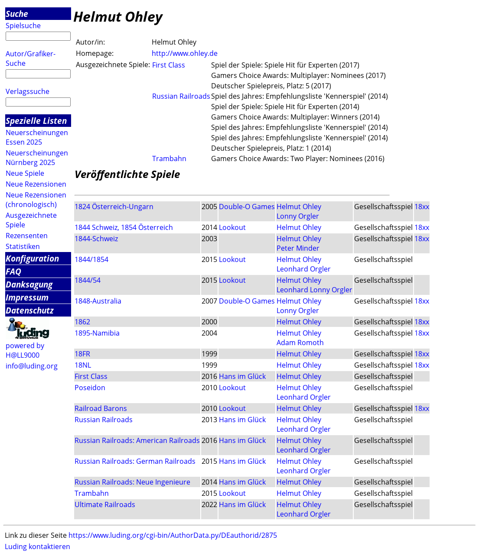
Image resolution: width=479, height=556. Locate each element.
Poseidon (90, 387)
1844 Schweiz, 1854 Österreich (124, 227)
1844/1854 (91, 259)
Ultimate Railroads (105, 504)
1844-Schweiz (96, 238)
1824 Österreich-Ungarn (114, 206)
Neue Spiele (25, 173)
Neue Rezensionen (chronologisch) (36, 199)
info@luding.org (32, 366)
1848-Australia (98, 301)
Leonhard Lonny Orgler (314, 289)
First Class (168, 65)
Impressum (27, 297)
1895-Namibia (97, 333)
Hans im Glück (242, 376)
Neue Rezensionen (36, 184)
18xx (421, 206)
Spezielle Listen (36, 120)
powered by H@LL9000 (25, 350)
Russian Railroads (181, 96)
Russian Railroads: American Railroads (137, 440)
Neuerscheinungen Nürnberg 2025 (37, 157)
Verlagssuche (27, 91)
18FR (82, 354)
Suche (17, 13)
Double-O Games (247, 206)
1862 (82, 321)
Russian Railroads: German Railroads (135, 461)
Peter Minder (298, 248)
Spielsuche (23, 25)
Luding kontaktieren (37, 546)
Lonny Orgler (298, 216)
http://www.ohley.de (185, 53)
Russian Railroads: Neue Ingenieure (132, 482)
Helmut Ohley (299, 206)
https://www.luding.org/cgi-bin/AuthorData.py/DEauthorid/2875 (172, 535)
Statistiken (23, 246)
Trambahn (169, 158)
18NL (83, 365)
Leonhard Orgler (304, 269)
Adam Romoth (300, 342)
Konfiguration (32, 258)
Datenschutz (30, 310)
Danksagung (29, 284)
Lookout (232, 227)
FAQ (13, 271)
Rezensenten (27, 235)
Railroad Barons (101, 408)
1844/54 (88, 280)
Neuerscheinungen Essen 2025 (37, 137)
